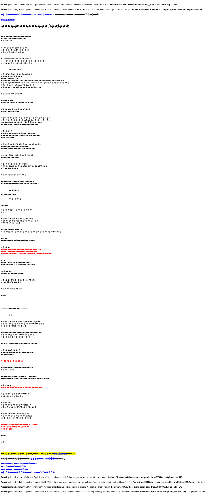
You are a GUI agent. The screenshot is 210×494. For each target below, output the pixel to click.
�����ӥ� (45, 14)
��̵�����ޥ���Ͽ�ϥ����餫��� (19, 464)
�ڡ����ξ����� (13, 466)
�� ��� (6, 469)
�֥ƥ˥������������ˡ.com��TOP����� (28, 472)
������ (60, 453)
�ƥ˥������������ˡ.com (18, 14)
